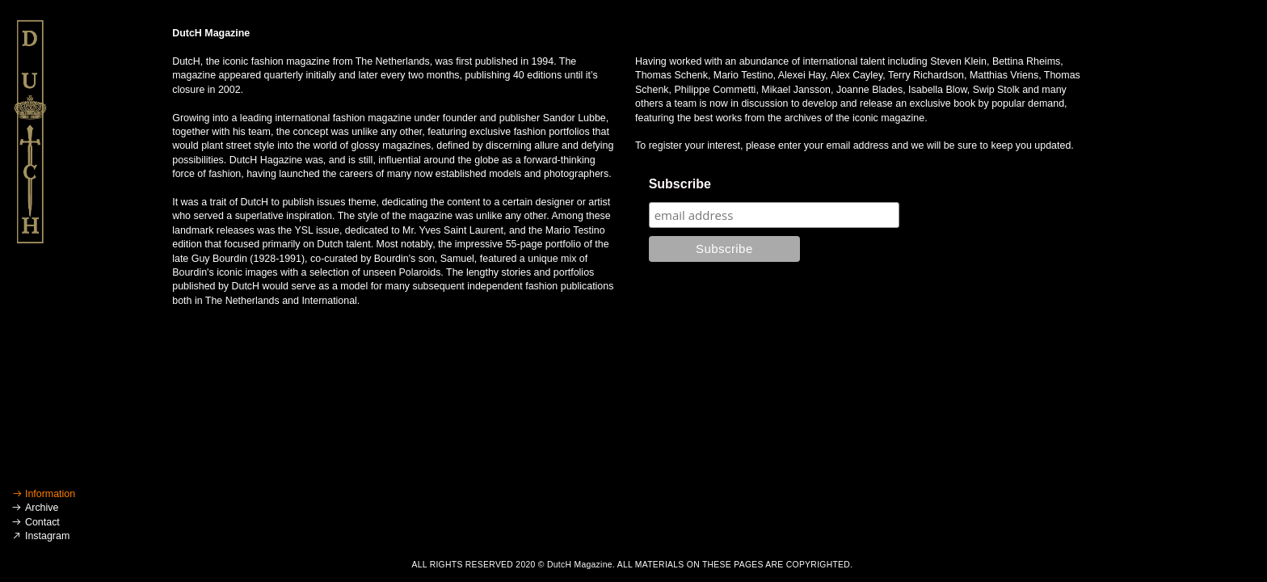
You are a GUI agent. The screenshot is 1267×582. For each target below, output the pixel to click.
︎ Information (44, 494)
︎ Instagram (40, 536)
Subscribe (680, 184)
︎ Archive (34, 507)
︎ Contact (35, 522)
